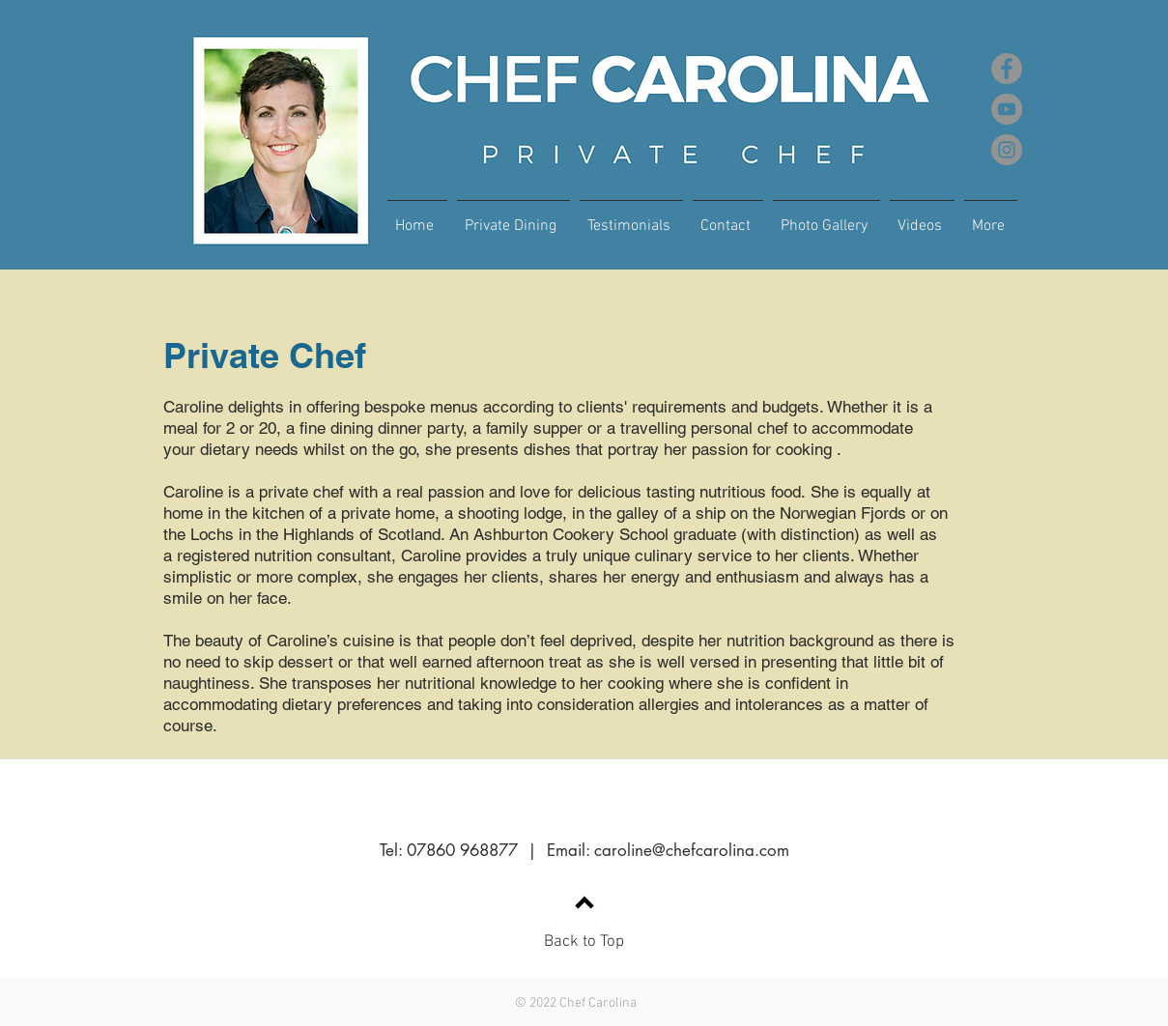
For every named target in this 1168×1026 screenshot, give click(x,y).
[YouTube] (1006, 109)
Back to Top (584, 942)
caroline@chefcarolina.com (691, 850)
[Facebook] (1006, 68)
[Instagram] (1006, 149)
